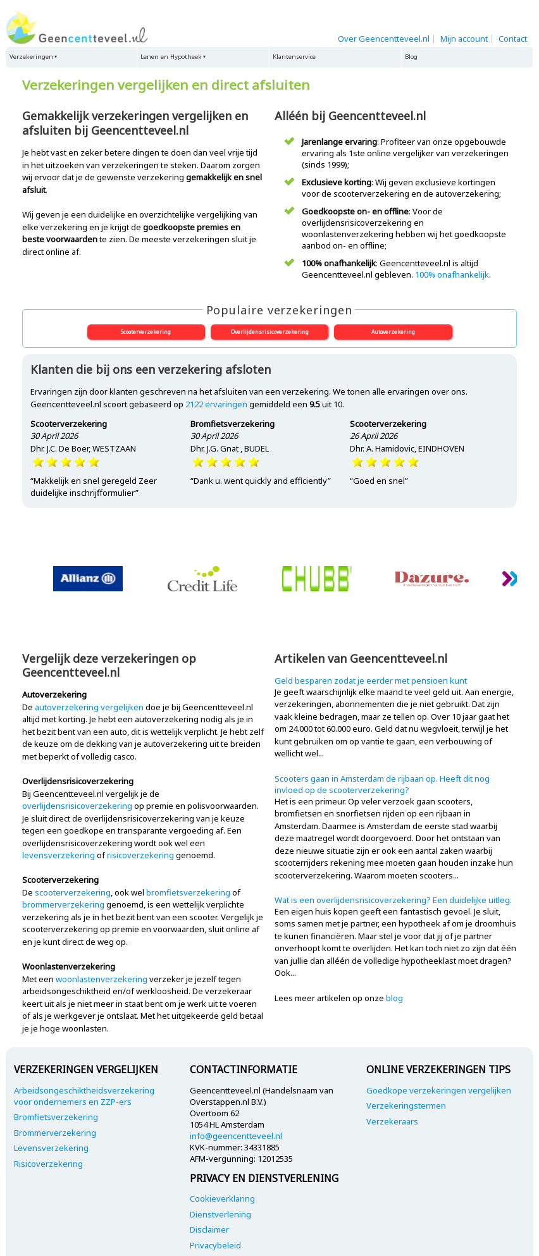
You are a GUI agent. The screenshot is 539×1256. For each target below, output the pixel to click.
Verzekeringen (31, 56)
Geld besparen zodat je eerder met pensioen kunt (371, 680)
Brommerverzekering (55, 1132)
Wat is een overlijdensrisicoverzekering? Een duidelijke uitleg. (393, 900)
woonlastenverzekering (101, 979)
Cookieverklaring (222, 1198)
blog (394, 998)
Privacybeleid (215, 1245)
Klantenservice (294, 56)
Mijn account (464, 38)
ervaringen (216, 404)
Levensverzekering (51, 1148)
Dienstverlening (220, 1214)
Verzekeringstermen (406, 1105)
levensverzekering (58, 855)
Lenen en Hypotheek (171, 56)
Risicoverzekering (48, 1163)
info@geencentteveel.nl (236, 1136)
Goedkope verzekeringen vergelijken (438, 1090)
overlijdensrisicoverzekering (77, 805)
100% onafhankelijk (452, 274)
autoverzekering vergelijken (89, 707)
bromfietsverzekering (188, 892)
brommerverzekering (63, 904)
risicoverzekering (140, 855)
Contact (513, 38)
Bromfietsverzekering (56, 1117)
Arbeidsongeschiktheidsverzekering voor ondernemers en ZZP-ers (84, 1096)
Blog (411, 56)
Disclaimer (209, 1229)
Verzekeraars (392, 1121)
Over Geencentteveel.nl (384, 38)
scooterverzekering (73, 892)
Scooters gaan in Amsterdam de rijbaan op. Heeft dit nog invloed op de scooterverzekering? (382, 784)
